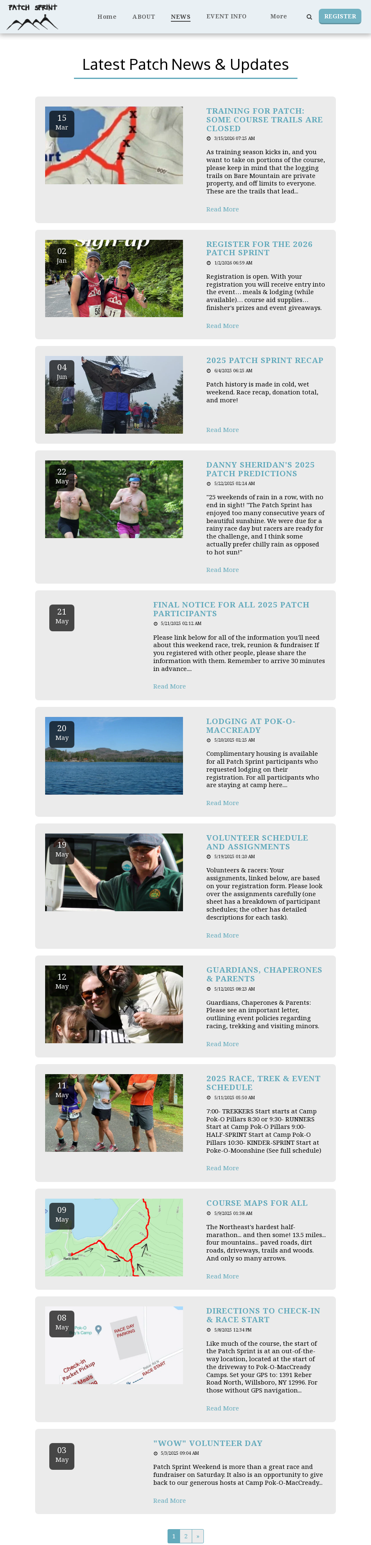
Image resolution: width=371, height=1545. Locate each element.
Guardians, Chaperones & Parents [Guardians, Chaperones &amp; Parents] (264, 973)
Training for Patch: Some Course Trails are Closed (264, 119)
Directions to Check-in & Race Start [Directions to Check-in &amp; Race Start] (263, 1314)
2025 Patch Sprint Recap (265, 360)
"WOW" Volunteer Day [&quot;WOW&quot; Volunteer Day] (208, 1443)
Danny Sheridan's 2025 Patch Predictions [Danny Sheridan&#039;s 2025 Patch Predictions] (260, 468)
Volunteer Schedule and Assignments (257, 841)
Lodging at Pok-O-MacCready (251, 725)
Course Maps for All (257, 1202)
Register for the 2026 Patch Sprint (259, 248)
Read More (222, 209)
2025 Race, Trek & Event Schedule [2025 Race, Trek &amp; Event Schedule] (263, 1082)
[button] (230, 16)
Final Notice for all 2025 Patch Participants (231, 608)
